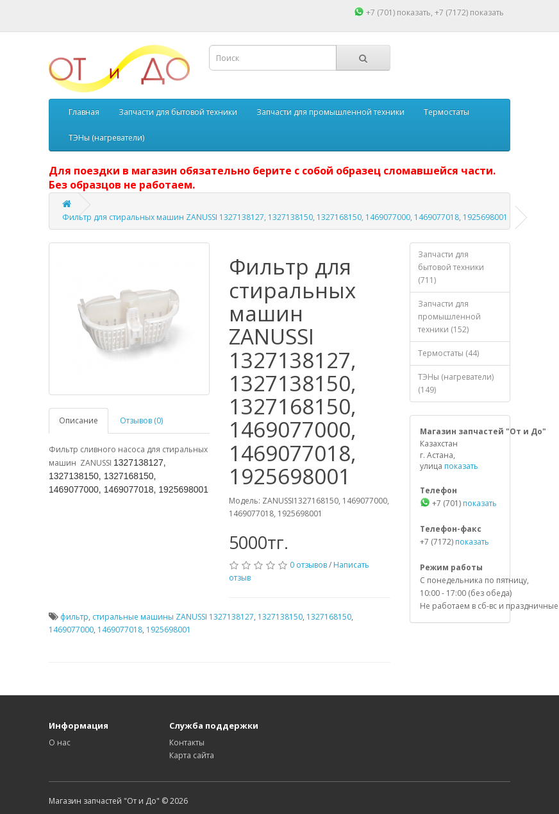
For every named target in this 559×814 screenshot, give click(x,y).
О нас (60, 742)
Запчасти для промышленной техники (330, 111)
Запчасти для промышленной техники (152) (449, 316)
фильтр (74, 616)
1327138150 (280, 616)
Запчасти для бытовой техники (178, 111)
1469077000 (71, 629)
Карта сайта (191, 755)
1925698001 (168, 629)
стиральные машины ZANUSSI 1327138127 (173, 616)
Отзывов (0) (141, 420)
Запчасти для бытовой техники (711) (451, 267)
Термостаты (446, 111)
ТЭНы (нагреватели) (106, 137)
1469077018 (119, 629)
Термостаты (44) (448, 353)
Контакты (186, 742)
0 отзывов (308, 564)
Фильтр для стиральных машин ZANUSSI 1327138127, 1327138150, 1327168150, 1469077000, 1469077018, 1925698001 (285, 217)
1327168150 (328, 616)
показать (414, 12)
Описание (78, 420)
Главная (84, 111)
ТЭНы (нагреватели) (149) (456, 383)
